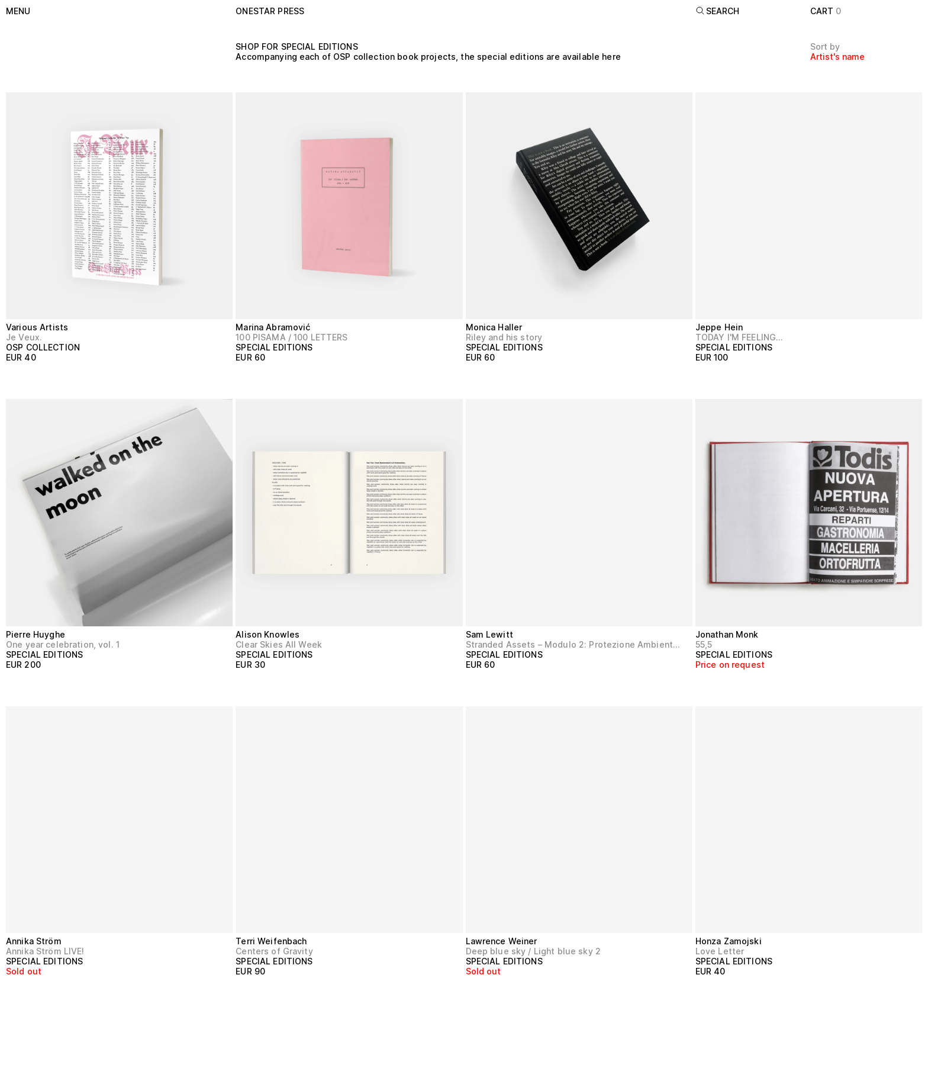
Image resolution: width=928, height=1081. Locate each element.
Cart (826, 11)
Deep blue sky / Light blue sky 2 (533, 951)
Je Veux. (24, 337)
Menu (18, 11)
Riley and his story (504, 337)
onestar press (270, 11)
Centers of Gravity (274, 951)
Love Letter (720, 951)
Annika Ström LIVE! (45, 951)
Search (717, 11)
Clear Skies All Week (279, 644)
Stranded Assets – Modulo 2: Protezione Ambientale (574, 644)
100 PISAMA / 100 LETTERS (291, 337)
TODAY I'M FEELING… (739, 337)
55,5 (704, 644)
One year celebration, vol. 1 (63, 644)
